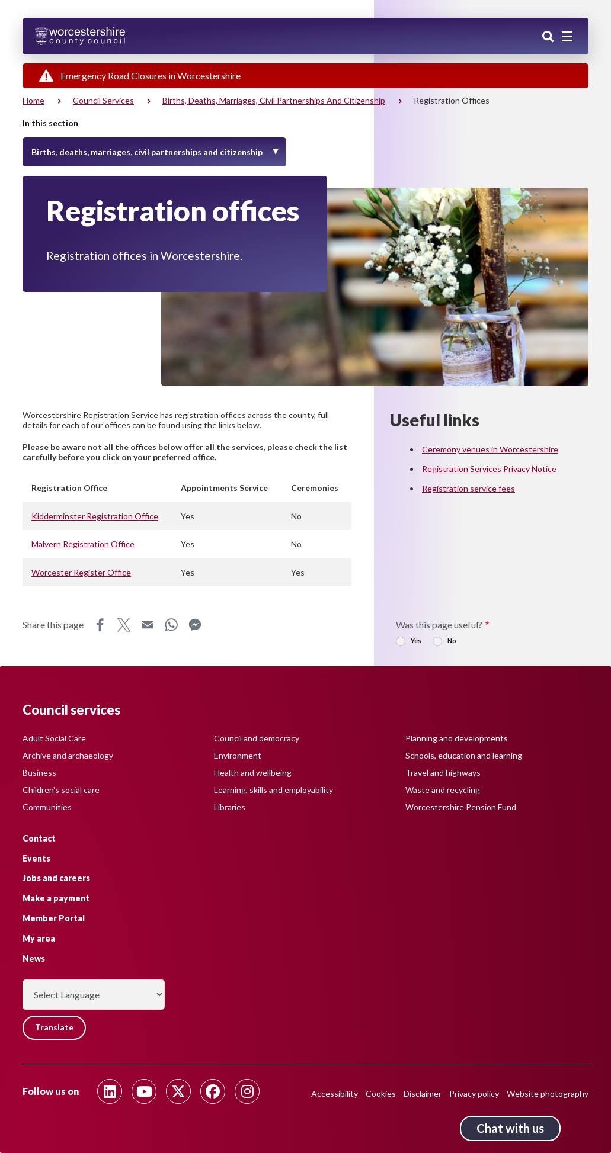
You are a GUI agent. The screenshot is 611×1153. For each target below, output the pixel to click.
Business (39, 772)
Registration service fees (468, 488)
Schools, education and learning (463, 755)
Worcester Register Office (81, 572)
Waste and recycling (442, 789)
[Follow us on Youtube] (144, 1091)
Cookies (381, 1093)
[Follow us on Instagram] (247, 1091)
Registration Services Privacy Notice (489, 469)
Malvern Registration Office (83, 544)
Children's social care (61, 789)
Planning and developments (456, 738)
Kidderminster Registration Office (94, 516)
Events (36, 858)
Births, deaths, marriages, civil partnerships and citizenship (273, 100)
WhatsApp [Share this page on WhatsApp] (171, 625)
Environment (237, 755)
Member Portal (54, 918)
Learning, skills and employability (273, 789)
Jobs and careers (56, 878)
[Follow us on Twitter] (178, 1091)
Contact (39, 838)
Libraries (229, 806)
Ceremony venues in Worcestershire (490, 449)
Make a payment (56, 898)
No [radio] (451, 640)
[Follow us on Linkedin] (109, 1091)
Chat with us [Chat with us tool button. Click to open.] (510, 1128)
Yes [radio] (416, 640)
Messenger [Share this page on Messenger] (195, 625)
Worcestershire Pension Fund (460, 806)
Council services (103, 100)
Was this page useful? (439, 624)
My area (39, 938)
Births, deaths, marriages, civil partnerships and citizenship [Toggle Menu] (147, 152)
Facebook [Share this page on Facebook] (100, 625)
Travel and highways (443, 772)
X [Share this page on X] (124, 625)
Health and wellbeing (253, 772)
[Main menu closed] (567, 37)
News (34, 958)
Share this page (53, 624)
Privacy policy (474, 1093)
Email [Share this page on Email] (147, 625)
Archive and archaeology (68, 755)
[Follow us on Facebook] (212, 1091)
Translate (55, 1028)
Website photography (547, 1093)
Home (33, 100)
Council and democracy (256, 738)
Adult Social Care (54, 738)
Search (548, 37)
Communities (47, 806)
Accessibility (334, 1093)
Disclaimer (423, 1093)
